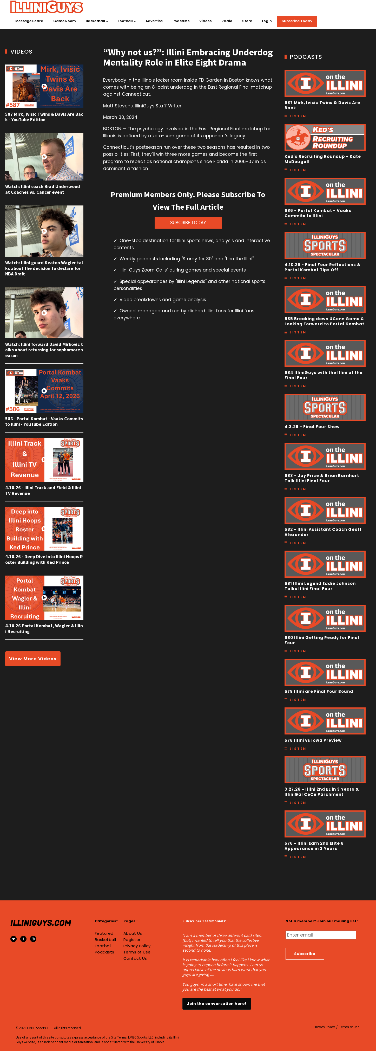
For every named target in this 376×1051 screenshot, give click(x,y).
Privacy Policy (137, 945)
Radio (226, 20)
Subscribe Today (297, 20)
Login (267, 20)
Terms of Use (137, 952)
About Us (132, 933)
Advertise (154, 20)
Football (125, 20)
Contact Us (135, 958)
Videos (205, 20)
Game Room (64, 20)
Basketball (95, 20)
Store (247, 20)
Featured (104, 933)
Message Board (29, 20)
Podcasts (181, 20)
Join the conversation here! (217, 1003)
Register (132, 939)
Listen (298, 116)
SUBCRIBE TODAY (188, 223)
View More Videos (33, 658)
